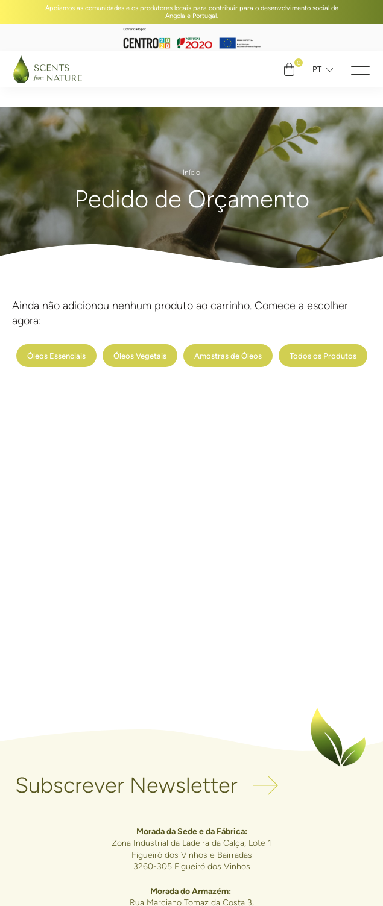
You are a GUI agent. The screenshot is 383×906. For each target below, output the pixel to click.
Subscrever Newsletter (126, 786)
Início (191, 172)
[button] (360, 69)
